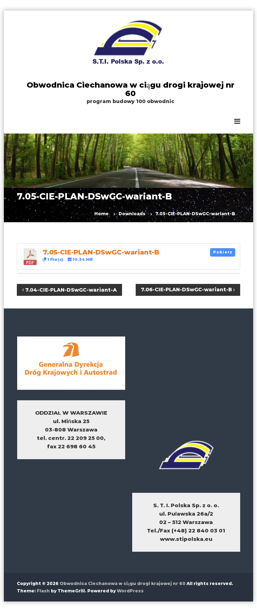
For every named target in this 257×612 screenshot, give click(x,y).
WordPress (130, 590)
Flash (43, 590)
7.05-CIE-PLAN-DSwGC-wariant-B (101, 252)
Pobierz (222, 252)
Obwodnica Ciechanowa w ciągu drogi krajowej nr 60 (131, 89)
